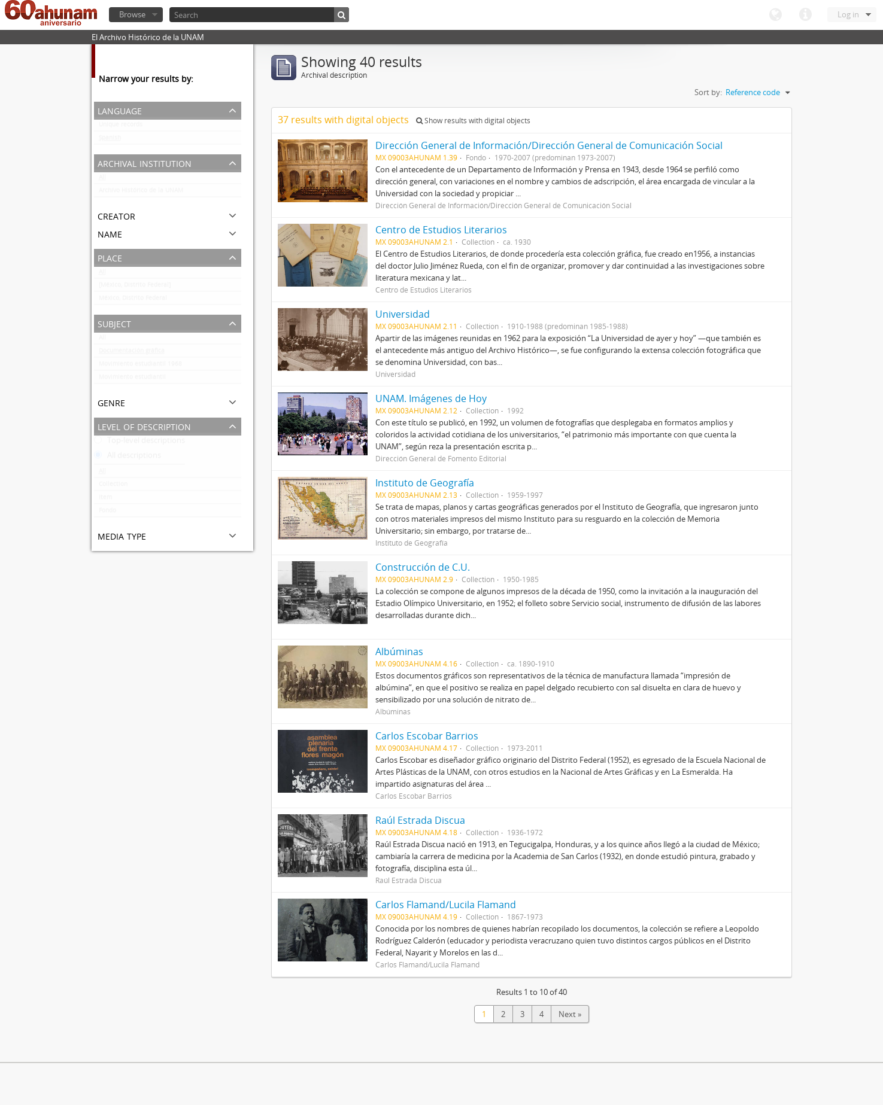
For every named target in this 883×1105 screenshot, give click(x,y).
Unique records (120, 127)
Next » (570, 1014)
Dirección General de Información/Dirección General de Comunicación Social (549, 145)
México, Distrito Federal (133, 300)
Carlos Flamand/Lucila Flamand (445, 904)
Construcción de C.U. (422, 567)
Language (775, 15)
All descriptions (127, 457)
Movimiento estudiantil (132, 379)
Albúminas (399, 651)
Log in (848, 14)
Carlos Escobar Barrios (426, 735)
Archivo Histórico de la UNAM (141, 192)
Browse (132, 14)
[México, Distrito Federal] (135, 287)
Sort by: (708, 92)
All (102, 179)
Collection (113, 486)
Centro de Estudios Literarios (441, 229)
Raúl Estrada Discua (420, 820)
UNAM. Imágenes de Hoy (431, 398)
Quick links (805, 15)
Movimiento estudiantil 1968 (140, 366)
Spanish (110, 140)
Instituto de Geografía (424, 482)
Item (105, 499)
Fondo (107, 513)
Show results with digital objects (473, 120)
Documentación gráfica (132, 353)
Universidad (402, 314)
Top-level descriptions (139, 442)
